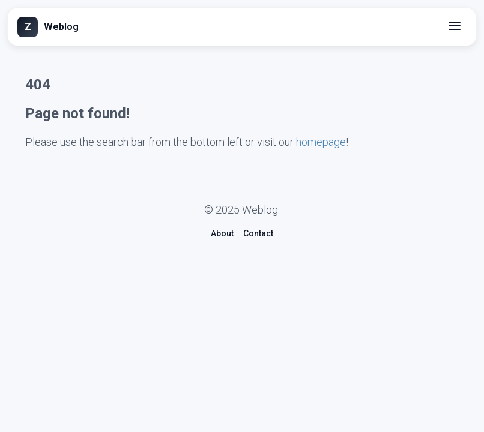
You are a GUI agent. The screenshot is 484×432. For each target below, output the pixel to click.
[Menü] (456, 26)
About (222, 233)
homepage (321, 142)
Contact (258, 233)
